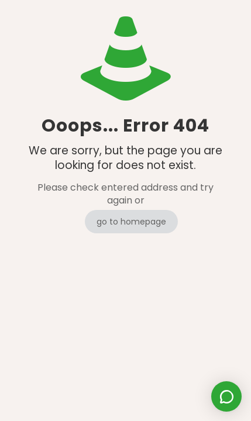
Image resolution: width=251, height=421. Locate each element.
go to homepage (131, 221)
